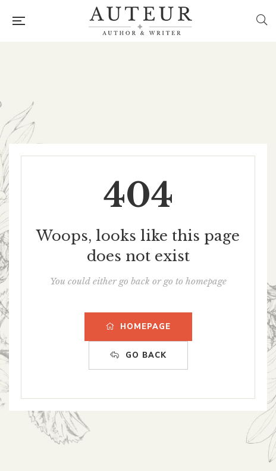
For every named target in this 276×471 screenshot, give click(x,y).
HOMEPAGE (138, 326)
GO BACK (138, 355)
